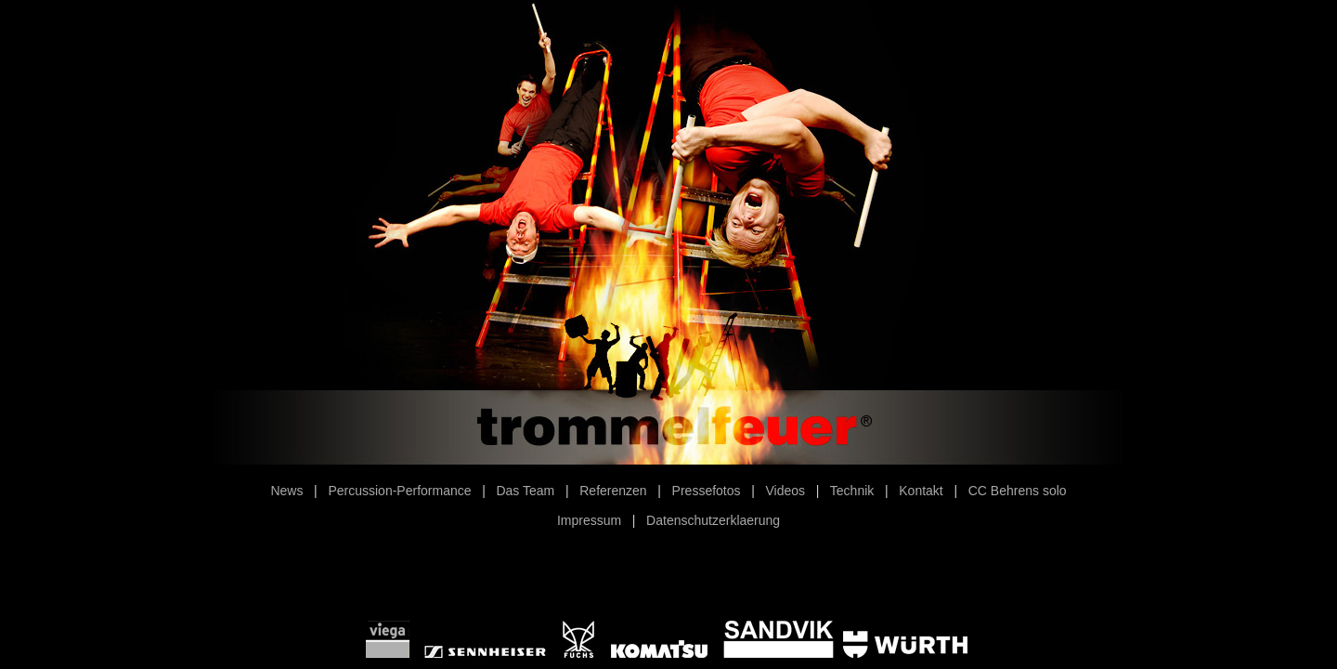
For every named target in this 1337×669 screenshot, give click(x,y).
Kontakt (920, 490)
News (286, 490)
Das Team (525, 490)
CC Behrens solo (1017, 490)
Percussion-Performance (399, 490)
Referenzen (612, 490)
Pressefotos (706, 490)
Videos (786, 490)
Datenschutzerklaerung (713, 520)
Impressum (589, 520)
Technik (852, 490)
